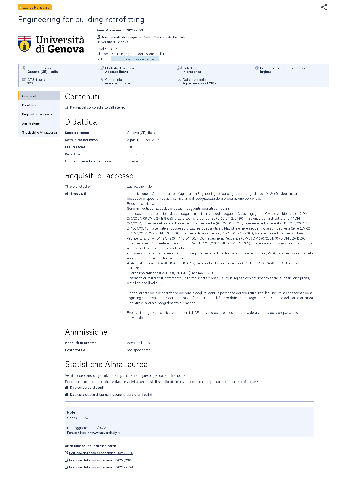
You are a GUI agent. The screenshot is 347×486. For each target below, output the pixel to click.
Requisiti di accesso (37, 114)
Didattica (29, 105)
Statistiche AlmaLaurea (39, 132)
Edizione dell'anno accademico (99, 452)
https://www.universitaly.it (99, 432)
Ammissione (31, 123)
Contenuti (29, 96)
